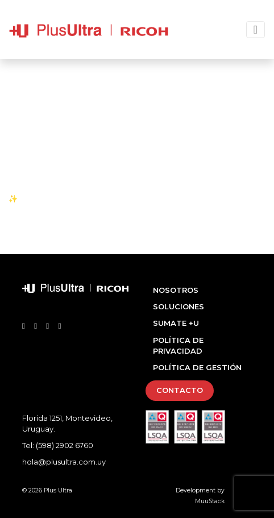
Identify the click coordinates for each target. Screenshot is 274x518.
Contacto (179, 390)
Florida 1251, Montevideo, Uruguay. (67, 423)
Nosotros (175, 290)
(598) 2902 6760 (64, 445)
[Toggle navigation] (255, 29)
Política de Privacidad (178, 345)
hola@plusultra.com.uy (64, 461)
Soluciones (178, 306)
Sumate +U (176, 323)
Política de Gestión (197, 367)
